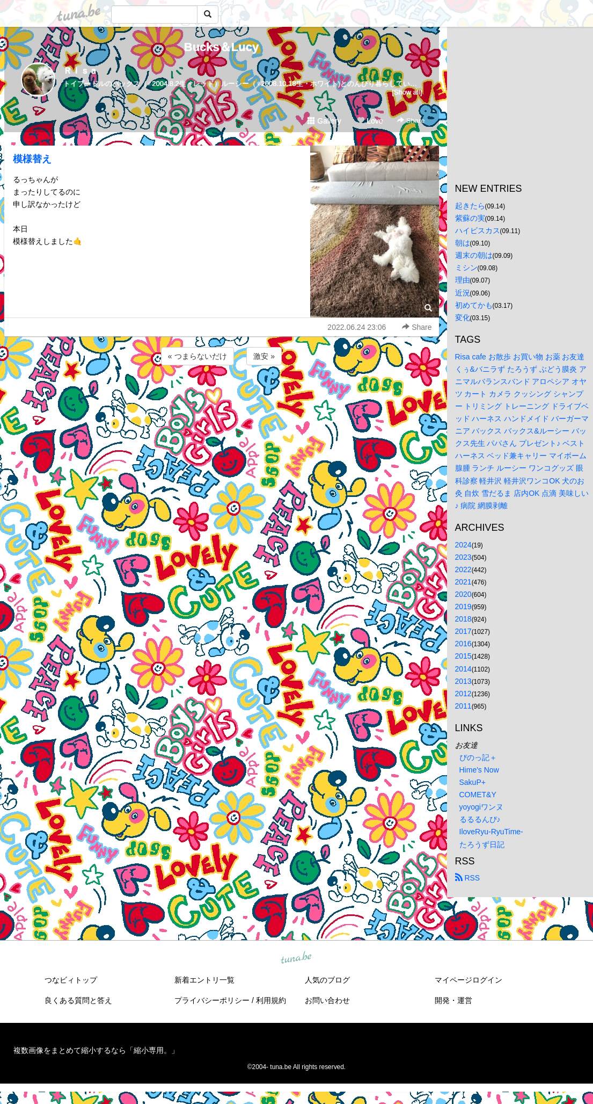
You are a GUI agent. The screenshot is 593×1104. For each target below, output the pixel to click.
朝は (462, 243)
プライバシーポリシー (212, 1000)
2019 (463, 606)
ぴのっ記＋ (478, 757)
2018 (463, 619)
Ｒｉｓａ (80, 70)
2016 (463, 643)
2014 (463, 669)
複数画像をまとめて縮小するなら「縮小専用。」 (96, 1050)
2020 (463, 594)
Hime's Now (479, 770)
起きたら (470, 205)
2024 (463, 544)
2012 (463, 693)
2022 (463, 569)
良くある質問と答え (78, 1000)
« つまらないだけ (197, 356)
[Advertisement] (221, 396)
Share (410, 121)
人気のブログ (327, 980)
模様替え (32, 159)
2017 (463, 631)
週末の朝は (474, 255)
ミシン (466, 267)
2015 (463, 656)
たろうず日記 (481, 844)
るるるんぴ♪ (480, 819)
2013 (463, 681)
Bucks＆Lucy (221, 47)
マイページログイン (468, 980)
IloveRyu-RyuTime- (491, 831)
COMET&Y (477, 794)
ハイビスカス (477, 230)
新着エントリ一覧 (204, 980)
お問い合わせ (327, 1000)
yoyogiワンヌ (481, 807)
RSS (467, 878)
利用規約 (271, 1000)
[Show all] (407, 92)
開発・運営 (453, 1000)
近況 (462, 292)
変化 (462, 317)
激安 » (264, 356)
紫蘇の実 (470, 218)
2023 (463, 557)
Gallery (324, 121)
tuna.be (296, 958)
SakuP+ (472, 782)
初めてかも (474, 305)
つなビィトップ (71, 980)
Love (370, 121)
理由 (462, 280)
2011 (463, 706)
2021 (463, 582)
